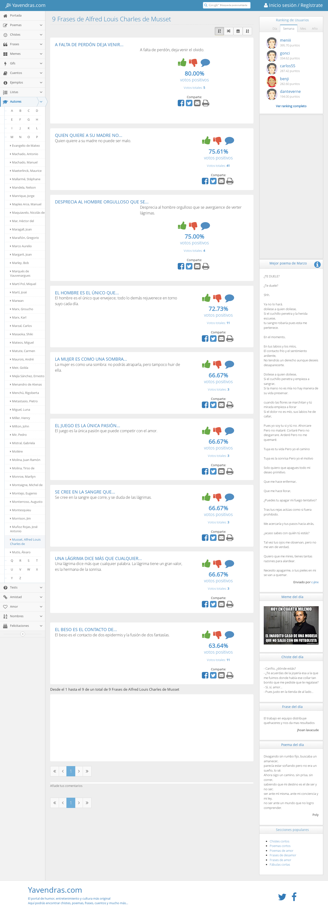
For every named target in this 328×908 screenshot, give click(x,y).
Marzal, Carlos (21, 326)
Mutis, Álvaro (20, 552)
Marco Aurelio (21, 246)
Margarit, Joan (21, 254)
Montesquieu (20, 510)
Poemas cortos (280, 846)
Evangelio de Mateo (25, 145)
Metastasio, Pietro (24, 401)
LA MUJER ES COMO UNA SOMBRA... (91, 359)
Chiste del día (292, 657)
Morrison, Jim (20, 518)
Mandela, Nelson (23, 187)
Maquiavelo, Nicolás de (27, 212)
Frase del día (292, 706)
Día (275, 28)
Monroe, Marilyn (23, 476)
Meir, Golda (19, 367)
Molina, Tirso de (22, 468)
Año (315, 28)
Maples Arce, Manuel (25, 204)
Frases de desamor (283, 855)
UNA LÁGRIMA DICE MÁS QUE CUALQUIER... (98, 558)
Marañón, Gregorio (24, 237)
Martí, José (18, 292)
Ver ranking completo (291, 106)
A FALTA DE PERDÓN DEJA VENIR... (89, 44)
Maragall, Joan (21, 229)
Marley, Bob (19, 263)
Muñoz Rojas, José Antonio (24, 529)
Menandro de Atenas (26, 384)
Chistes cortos (279, 841)
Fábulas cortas (280, 864)
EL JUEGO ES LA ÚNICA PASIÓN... (87, 425)
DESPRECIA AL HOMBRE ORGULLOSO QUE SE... (102, 202)
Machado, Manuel (24, 162)
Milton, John (19, 426)
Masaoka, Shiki (21, 334)
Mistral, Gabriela (22, 443)
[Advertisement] (95, 82)
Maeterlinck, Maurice (26, 170)
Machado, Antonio (24, 154)
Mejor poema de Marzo (288, 263)
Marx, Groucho (21, 309)
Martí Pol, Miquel (23, 284)
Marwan (17, 300)
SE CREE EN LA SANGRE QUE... (85, 492)
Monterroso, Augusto (26, 501)
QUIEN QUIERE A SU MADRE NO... (88, 135)
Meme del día (292, 596)
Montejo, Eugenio (23, 493)
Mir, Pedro (18, 434)
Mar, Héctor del (22, 221)
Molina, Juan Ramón (25, 460)
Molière (16, 451)
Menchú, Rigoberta (24, 393)
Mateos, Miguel (22, 342)
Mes (303, 28)
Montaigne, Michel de (26, 485)
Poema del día (292, 744)
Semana (288, 28)
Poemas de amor (281, 850)
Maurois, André (22, 359)
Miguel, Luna (20, 409)
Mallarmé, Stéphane (25, 179)
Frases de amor (280, 860)
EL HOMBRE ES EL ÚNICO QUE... (87, 293)
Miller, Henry (20, 418)
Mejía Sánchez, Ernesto (27, 376)
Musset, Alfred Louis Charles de (25, 541)
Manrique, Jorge (22, 196)
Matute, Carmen (22, 351)
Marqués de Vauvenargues (20, 273)
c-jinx (315, 582)
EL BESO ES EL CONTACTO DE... (86, 629)
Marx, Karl (18, 317)
